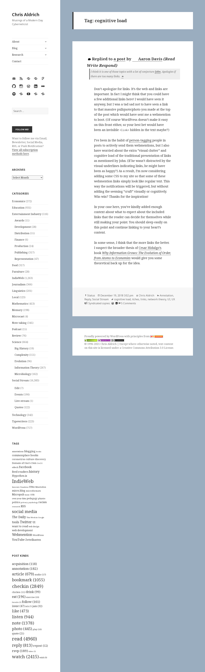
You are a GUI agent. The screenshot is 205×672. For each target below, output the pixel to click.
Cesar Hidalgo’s (150, 248)
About (15, 41)
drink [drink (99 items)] (33, 592)
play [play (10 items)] (37, 629)
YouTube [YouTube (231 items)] (18, 539)
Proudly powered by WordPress (104, 336)
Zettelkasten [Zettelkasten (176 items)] (33, 539)
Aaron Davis (147, 59)
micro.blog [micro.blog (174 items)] (18, 490)
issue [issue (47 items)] (18, 606)
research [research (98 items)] (16, 506)
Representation (24, 259)
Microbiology (23, 374)
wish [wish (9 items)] (43, 657)
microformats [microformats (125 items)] (33, 490)
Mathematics (20, 303)
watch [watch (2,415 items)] (25, 657)
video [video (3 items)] (32, 651)
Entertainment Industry (26, 214)
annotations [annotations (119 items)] (18, 451)
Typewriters (19, 421)
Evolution (20, 361)
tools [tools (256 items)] (15, 522)
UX (173, 299)
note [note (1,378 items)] (23, 623)
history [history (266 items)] (34, 471)
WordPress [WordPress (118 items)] (38, 535)
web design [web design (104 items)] (34, 526)
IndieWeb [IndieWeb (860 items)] (23, 481)
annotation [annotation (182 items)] (25, 568)
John (158, 71)
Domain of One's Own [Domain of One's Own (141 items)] (24, 463)
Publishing (21, 252)
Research (17, 54)
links (143, 299)
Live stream (22, 401)
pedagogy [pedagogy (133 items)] (32, 498)
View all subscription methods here (25, 151)
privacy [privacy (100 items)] (24, 502)
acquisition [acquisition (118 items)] (24, 564)
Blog (15, 48)
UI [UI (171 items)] (34, 522)
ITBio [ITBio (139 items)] (32, 486)
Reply (87, 299)
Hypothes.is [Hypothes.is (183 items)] (19, 475)
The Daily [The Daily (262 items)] (19, 517)
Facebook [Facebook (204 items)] (25, 467)
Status (91, 295)
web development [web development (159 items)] (22, 530)
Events (19, 394)
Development (23, 227)
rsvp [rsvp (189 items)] (20, 650)
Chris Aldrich (25, 14)
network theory (157, 299)
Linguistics (18, 291)
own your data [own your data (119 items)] (19, 498)
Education (18, 207)
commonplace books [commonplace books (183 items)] (25, 455)
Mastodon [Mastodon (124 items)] (40, 486)
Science (16, 342)
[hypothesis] (116, 303)
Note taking (19, 323)
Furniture (18, 271)
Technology (19, 415)
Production (21, 246)
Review (16, 335)
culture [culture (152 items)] (30, 459)
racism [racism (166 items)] (42, 502)
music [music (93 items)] (27, 494)
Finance (19, 239)
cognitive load (122, 299)
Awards (19, 220)
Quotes (19, 407)
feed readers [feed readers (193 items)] (20, 471)
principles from (147, 336)
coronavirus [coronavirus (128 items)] (18, 459)
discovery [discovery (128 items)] (40, 459)
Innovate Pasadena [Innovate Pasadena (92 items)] (20, 487)
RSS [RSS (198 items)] (23, 506)
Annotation (166, 295)
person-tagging (140, 140)
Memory (17, 310)
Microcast (18, 316)
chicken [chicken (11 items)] (18, 592)
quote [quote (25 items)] (18, 633)
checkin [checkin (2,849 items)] (27, 586)
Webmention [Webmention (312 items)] (22, 534)
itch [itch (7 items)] (28, 606)
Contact (16, 61)
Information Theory (27, 367)
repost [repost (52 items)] (40, 646)
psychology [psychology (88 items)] (33, 502)
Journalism (18, 284)
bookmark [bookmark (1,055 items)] (28, 579)
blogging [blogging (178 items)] (29, 451)
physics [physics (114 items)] (41, 498)
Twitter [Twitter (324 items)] (26, 522)
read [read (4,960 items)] (24, 639)
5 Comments (128, 303)
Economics (18, 201)
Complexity (22, 355)
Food (15, 265)
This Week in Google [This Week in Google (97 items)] (35, 517)
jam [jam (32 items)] (37, 606)
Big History (22, 348)
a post (119, 58)
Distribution (22, 233)
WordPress (18, 427)
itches (135, 299)
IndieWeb (18, 278)
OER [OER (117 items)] (32, 494)
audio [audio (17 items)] (40, 574)
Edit (17, 388)
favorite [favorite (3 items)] (16, 602)
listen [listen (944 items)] (23, 616)
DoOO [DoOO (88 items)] (40, 463)
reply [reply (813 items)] (22, 645)
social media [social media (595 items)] (24, 511)
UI (168, 299)
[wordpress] (112, 303)
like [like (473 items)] (20, 610)
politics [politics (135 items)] (16, 502)
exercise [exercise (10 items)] (32, 597)
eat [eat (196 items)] (18, 596)
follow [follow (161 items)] (31, 601)
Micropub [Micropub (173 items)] (18, 494)
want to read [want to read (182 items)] (20, 526)
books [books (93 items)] (38, 451)
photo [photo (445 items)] (22, 628)
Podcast (16, 329)
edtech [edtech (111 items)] (15, 467)
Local (15, 297)
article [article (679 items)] (23, 574)
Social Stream (20, 380)
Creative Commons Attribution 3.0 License (147, 348)
